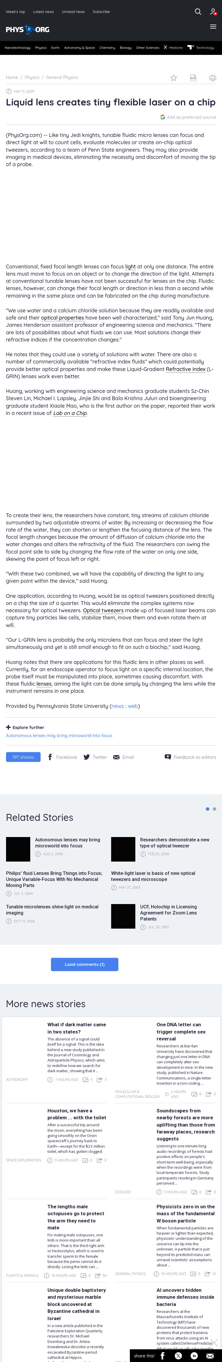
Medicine (204, 48)
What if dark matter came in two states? (73, 1038)
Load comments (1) (85, 975)
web (133, 716)
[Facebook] (62, 767)
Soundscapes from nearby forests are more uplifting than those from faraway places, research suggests (182, 1138)
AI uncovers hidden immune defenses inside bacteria (181, 1319)
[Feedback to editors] (190, 767)
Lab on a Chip (69, 423)
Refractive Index (185, 379)
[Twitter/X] (95, 767)
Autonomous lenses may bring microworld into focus (59, 746)
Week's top (16, 11)
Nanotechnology (18, 49)
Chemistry (125, 49)
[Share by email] (123, 767)
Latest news (45, 11)
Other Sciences (174, 49)
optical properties (62, 328)
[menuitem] (18, 49)
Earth (64, 49)
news (117, 716)
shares (23, 767)
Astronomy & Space (93, 49)
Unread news (76, 11)
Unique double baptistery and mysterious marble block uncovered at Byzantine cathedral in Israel (76, 1330)
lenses (43, 694)
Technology (18, 58)
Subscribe (105, 11)
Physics (46, 49)
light (130, 277)
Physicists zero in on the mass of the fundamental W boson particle (185, 1234)
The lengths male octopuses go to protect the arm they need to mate (74, 1234)
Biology (148, 49)
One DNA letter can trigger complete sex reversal (184, 1042)
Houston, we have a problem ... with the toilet (73, 1128)
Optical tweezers (103, 621)
